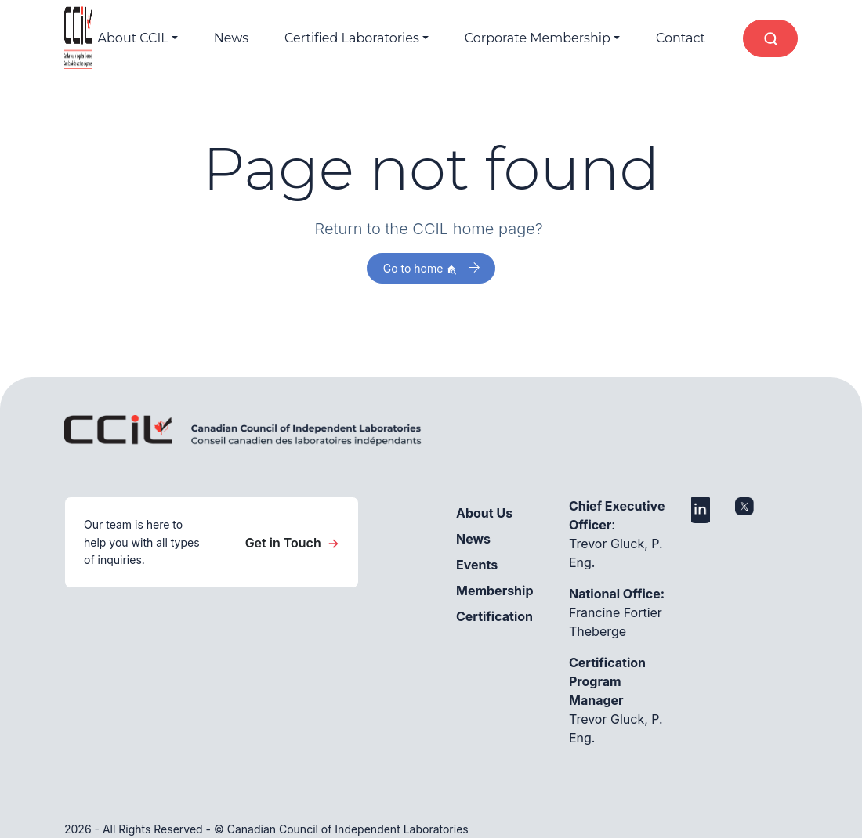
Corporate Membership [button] (537, 38)
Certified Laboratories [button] (351, 38)
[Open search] (770, 38)
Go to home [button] (420, 268)
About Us (484, 513)
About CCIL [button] (133, 38)
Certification (494, 616)
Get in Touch (292, 542)
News (231, 38)
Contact (680, 38)
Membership (495, 590)
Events (477, 565)
